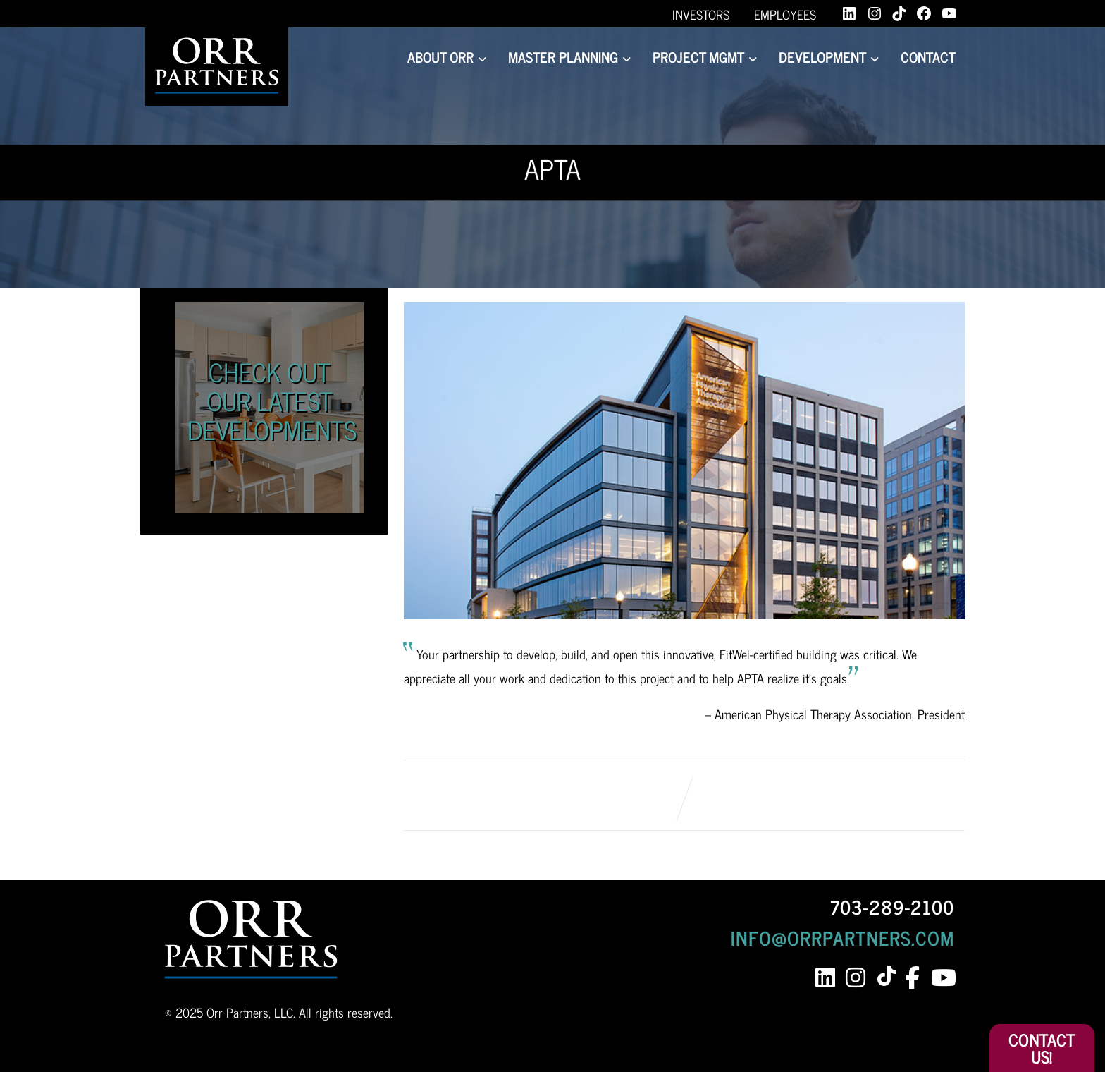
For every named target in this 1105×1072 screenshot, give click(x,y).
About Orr (446, 56)
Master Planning (569, 56)
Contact (928, 56)
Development (829, 56)
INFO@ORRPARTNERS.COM (842, 937)
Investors (700, 14)
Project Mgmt (705, 56)
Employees (785, 14)
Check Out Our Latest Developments (272, 401)
